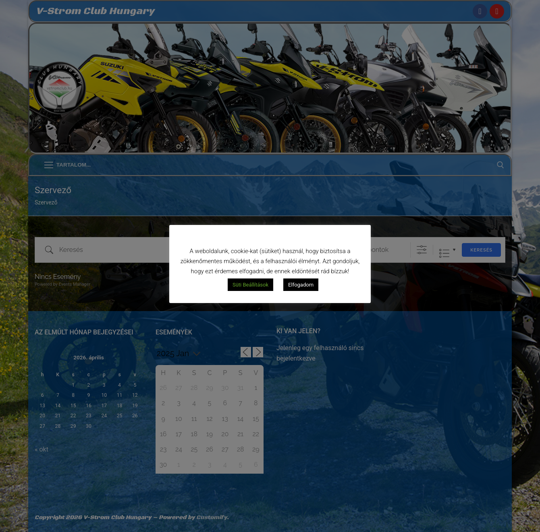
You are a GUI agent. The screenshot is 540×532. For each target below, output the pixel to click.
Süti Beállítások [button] (250, 285)
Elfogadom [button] (301, 285)
